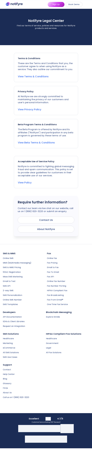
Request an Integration (14, 326)
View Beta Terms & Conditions (36, 142)
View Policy (25, 182)
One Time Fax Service (57, 304)
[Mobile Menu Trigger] (87, 4)
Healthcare (8, 338)
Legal (48, 347)
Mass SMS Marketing (13, 276)
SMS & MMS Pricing (12, 267)
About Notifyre (46, 229)
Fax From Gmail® (55, 299)
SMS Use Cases (10, 357)
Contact (7, 369)
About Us (7, 392)
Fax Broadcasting (55, 295)
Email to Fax (53, 267)
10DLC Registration (12, 272)
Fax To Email (53, 272)
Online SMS (8, 258)
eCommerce (9, 347)
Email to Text (9, 281)
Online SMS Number (12, 299)
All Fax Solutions (53, 352)
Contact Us (46, 220)
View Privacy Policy (29, 109)
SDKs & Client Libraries (14, 321)
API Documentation (12, 316)
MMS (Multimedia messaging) (17, 262)
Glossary (7, 383)
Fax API (50, 276)
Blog (5, 378)
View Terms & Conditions (33, 76)
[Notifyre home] (14, 4)
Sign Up (56, 4)
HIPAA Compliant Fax (57, 290)
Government (52, 343)
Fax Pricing (52, 262)
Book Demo (74, 4)
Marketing (8, 343)
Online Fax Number (56, 281)
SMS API (6, 286)
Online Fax (52, 258)
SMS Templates (10, 304)
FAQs (5, 388)
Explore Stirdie (53, 316)
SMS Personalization (12, 295)
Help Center (9, 374)
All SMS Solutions (11, 352)
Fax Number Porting (56, 286)
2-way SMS (8, 290)
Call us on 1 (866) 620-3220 (16, 397)
